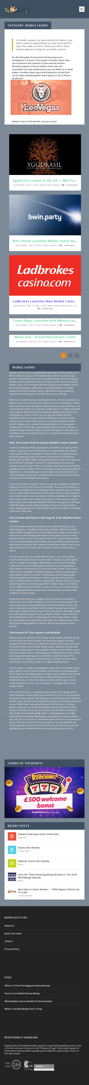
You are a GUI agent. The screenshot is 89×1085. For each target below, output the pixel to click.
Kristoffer (20, 185)
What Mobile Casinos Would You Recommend (28, 1001)
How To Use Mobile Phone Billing (22, 993)
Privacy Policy (12, 948)
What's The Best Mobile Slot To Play (23, 1008)
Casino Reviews (25, 895)
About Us (9, 925)
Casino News (24, 851)
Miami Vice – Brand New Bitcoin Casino (45, 337)
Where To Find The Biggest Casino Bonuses (27, 985)
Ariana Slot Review (28, 847)
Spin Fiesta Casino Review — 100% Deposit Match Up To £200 (48, 891)
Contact (9, 941)
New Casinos (46, 185)
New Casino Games (51, 305)
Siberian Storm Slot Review (33, 861)
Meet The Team (13, 933)
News (56, 185)
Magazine (22, 837)
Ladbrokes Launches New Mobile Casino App (48, 301)
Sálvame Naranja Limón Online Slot (38, 834)
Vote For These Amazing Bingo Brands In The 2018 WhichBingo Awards (47, 876)
